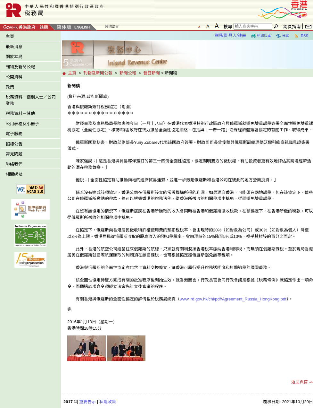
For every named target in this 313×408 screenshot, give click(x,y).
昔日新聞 (151, 73)
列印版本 (261, 36)
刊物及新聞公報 (20, 67)
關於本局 (14, 56)
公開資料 (14, 76)
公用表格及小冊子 (22, 123)
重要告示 (87, 401)
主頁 (10, 36)
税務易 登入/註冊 (230, 35)
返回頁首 (299, 381)
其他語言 (112, 26)
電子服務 (14, 133)
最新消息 (14, 46)
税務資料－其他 (20, 113)
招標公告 (14, 144)
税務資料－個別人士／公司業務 (31, 100)
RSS (301, 36)
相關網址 (14, 174)
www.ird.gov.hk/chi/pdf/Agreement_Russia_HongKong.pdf (233, 299)
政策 (10, 87)
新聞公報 (127, 73)
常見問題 (14, 154)
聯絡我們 (14, 164)
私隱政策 (107, 401)
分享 (282, 36)
